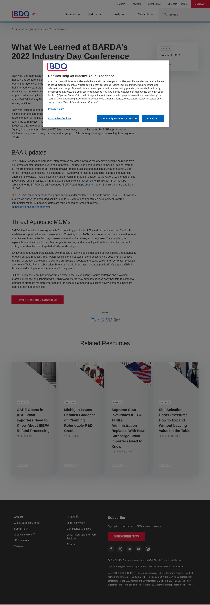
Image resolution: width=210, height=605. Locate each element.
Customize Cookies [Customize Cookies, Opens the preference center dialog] (59, 118)
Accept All (153, 118)
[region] (106, 93)
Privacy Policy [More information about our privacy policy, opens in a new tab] (56, 109)
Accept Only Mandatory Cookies (118, 118)
